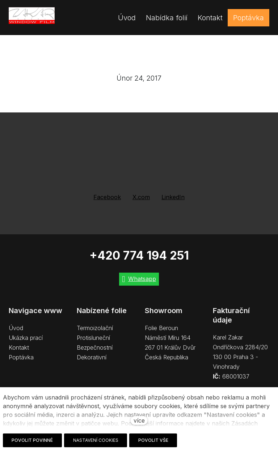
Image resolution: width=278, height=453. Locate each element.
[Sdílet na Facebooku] (107, 197)
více (139, 420)
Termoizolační (95, 332)
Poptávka (21, 361)
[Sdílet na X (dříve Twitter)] (141, 197)
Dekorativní (91, 361)
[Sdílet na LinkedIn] (173, 197)
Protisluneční (93, 341)
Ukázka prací (26, 341)
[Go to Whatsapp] (139, 283)
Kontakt (19, 351)
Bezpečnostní (95, 351)
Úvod (16, 332)
